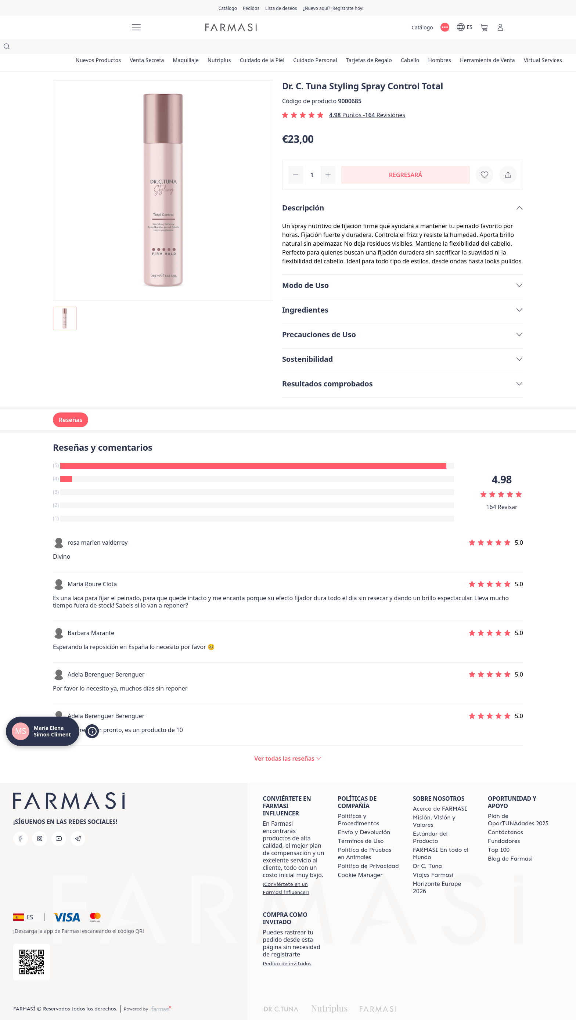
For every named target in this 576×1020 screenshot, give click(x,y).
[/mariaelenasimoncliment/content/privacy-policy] (368, 851)
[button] (27, 902)
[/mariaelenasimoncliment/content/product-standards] (444, 822)
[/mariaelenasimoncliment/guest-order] (287, 949)
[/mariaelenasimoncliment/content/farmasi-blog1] (510, 844)
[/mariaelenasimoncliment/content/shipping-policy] (364, 817)
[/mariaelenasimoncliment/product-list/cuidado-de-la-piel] (293, 48)
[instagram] (39, 824)
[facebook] (20, 824)
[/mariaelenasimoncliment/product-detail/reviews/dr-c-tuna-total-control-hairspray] (288, 743)
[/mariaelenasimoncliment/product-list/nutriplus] (243, 48)
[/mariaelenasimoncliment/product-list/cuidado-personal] (353, 48)
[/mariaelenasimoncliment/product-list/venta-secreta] (157, 48)
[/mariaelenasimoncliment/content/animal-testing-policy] (368, 839)
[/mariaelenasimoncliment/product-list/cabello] (461, 48)
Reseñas (70, 405)
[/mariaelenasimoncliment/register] (251, 7)
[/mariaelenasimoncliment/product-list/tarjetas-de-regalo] (413, 48)
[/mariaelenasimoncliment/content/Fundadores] (504, 826)
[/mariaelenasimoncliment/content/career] (433, 860)
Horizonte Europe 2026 (437, 872)
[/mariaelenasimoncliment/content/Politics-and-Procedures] (368, 805)
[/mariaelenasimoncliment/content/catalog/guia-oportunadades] (519, 805)
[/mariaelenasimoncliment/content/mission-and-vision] (444, 806)
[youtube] (58, 824)
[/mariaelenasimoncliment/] (97, 27)
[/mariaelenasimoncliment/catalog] (228, 7)
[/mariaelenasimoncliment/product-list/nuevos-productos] (101, 48)
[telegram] (78, 824)
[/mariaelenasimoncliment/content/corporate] (444, 839)
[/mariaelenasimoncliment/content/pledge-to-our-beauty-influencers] (427, 851)
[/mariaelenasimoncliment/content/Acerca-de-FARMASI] (440, 794)
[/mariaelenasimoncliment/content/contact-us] (505, 817)
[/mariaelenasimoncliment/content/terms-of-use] (361, 826)
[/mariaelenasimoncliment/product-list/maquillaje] (203, 48)
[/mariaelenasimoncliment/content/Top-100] (499, 835)
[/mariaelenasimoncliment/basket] (484, 27)
